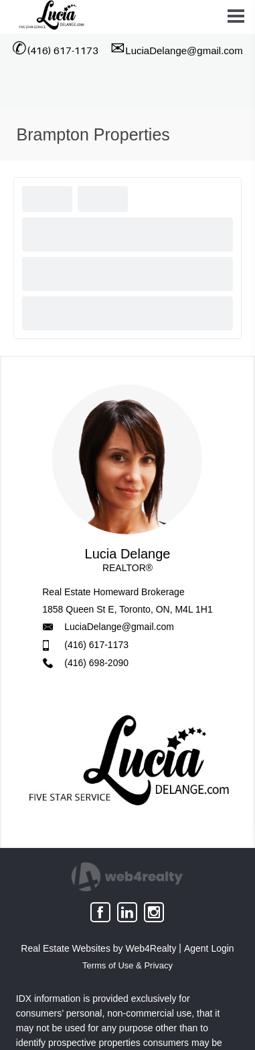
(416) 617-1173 (96, 644)
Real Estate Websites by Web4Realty (98, 948)
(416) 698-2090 (96, 662)
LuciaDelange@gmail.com (119, 626)
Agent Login (209, 948)
